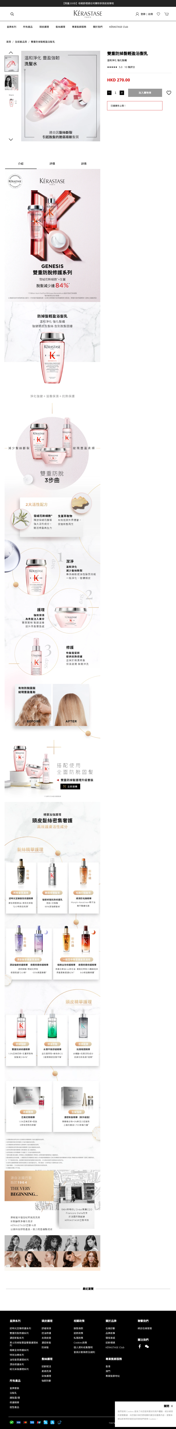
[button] (13, 27)
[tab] (21, 163)
